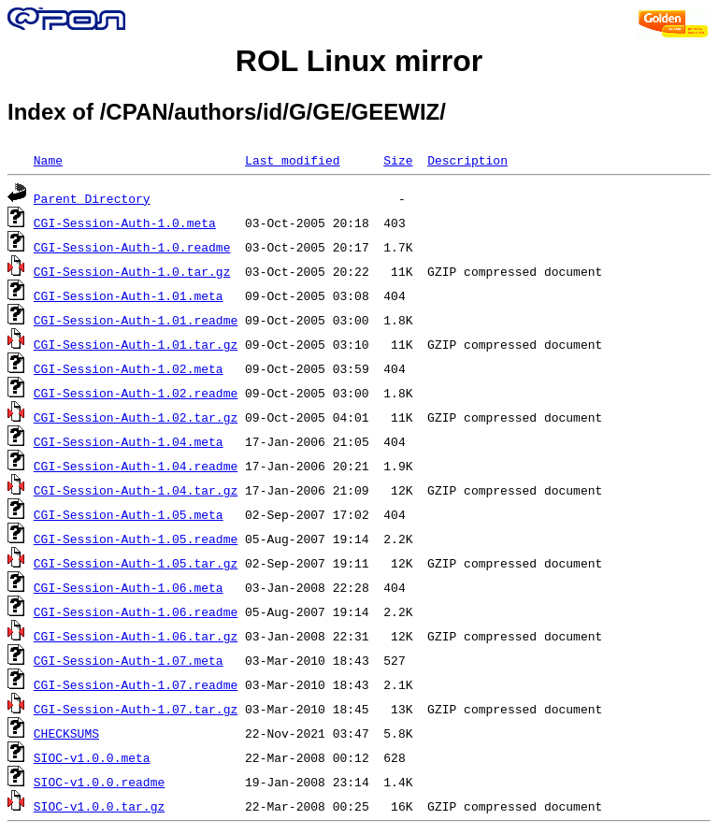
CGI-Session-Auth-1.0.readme (132, 246)
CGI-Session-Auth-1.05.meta (128, 514)
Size (397, 159)
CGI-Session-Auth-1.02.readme (135, 392)
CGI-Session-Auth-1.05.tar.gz (135, 562)
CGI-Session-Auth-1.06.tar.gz (135, 635)
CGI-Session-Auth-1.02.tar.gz (135, 417)
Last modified (292, 159)
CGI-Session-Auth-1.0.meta (125, 222)
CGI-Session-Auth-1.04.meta (128, 441)
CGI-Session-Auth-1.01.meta (128, 295)
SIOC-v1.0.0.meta (92, 757)
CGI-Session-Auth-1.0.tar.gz (132, 271)
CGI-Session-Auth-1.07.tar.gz (135, 708)
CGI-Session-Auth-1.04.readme (135, 465)
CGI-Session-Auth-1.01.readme (135, 319)
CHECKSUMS (66, 733)
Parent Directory (92, 198)
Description (467, 159)
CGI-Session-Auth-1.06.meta (128, 587)
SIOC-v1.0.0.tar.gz (99, 806)
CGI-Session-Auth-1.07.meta (128, 660)
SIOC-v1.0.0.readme (99, 781)
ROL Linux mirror (359, 61)
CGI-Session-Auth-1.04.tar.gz (135, 490)
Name (48, 159)
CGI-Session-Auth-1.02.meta (128, 368)
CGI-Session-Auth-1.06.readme (135, 611)
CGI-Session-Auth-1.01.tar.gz (135, 344)
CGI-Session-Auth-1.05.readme (135, 538)
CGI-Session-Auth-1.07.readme (135, 684)
